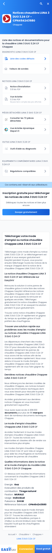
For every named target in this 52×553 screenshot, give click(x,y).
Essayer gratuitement (26, 212)
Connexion (26, 549)
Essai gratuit (43, 548)
